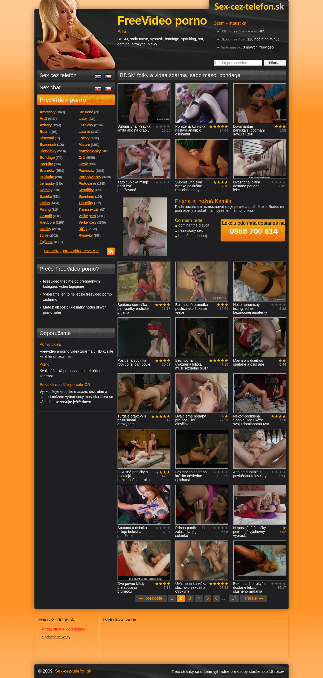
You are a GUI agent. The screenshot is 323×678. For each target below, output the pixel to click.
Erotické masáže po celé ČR (65, 384)
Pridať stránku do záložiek (63, 629)
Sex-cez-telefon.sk (248, 6)
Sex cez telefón (58, 75)
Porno (45, 364)
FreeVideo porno (63, 99)
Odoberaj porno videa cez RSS (71, 251)
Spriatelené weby (56, 637)
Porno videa (50, 344)
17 (234, 598)
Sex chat (50, 87)
